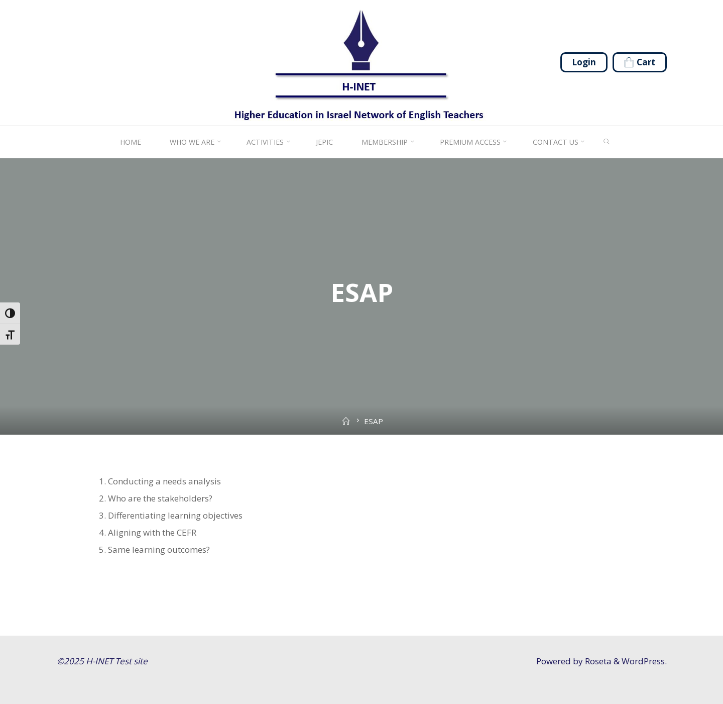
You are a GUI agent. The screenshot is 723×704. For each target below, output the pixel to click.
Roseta (597, 661)
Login (584, 62)
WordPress (643, 661)
